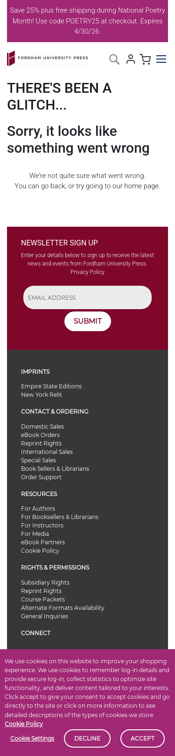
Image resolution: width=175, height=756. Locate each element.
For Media (35, 533)
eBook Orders (40, 434)
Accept (142, 738)
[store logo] (47, 56)
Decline (87, 738)
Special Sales (38, 460)
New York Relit (41, 394)
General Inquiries (44, 616)
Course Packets (43, 599)
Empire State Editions (51, 386)
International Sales (47, 451)
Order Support (41, 477)
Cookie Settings (32, 738)
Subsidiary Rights (45, 582)
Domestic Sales (42, 426)
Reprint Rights (41, 443)
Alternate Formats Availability (63, 607)
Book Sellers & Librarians (55, 468)
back (57, 186)
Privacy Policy (87, 272)
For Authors (38, 508)
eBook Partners (43, 542)
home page (141, 186)
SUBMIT (88, 321)
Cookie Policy (24, 723)
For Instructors (42, 525)
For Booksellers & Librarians (59, 516)
